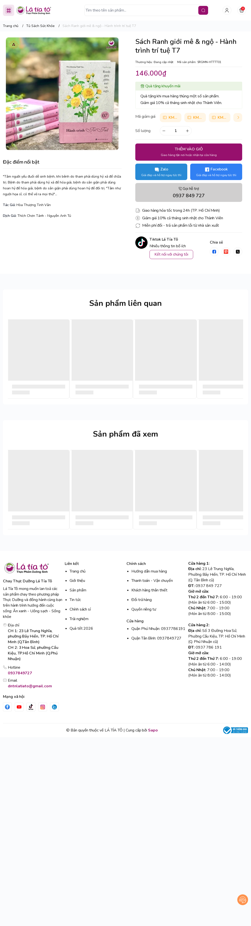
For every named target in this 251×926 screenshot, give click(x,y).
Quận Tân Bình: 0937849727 (156, 638)
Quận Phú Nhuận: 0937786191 (158, 628)
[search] (203, 10)
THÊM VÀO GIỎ (188, 151)
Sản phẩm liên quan (125, 303)
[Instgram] (42, 707)
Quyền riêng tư (143, 609)
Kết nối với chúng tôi (171, 254)
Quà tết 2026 (81, 628)
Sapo (153, 730)
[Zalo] (54, 707)
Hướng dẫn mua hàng (149, 571)
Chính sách (136, 563)
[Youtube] (19, 707)
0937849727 (20, 673)
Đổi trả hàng (141, 599)
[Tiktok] (30, 707)
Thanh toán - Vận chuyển (152, 580)
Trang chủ (78, 571)
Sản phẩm (78, 590)
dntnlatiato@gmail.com (30, 686)
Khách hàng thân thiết (149, 590)
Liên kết (72, 563)
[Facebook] (7, 707)
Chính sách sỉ (80, 609)
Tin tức (75, 599)
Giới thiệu (77, 580)
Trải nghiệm (79, 619)
